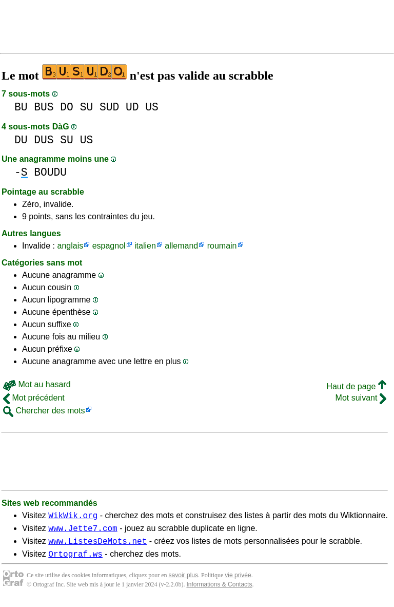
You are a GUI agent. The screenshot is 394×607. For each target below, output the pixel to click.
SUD (109, 107)
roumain (222, 245)
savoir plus (183, 581)
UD (132, 107)
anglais (70, 245)
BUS (43, 107)
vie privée (238, 581)
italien (145, 245)
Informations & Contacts (219, 590)
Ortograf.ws (75, 559)
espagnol (109, 245)
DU (21, 139)
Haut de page (356, 386)
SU (86, 107)
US (152, 107)
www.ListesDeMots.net (97, 545)
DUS (43, 139)
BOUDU (50, 172)
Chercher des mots (44, 410)
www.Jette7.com (82, 531)
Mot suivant (361, 397)
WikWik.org (72, 516)
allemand (181, 245)
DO (66, 107)
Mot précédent (34, 397)
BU (21, 107)
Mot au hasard (37, 384)
